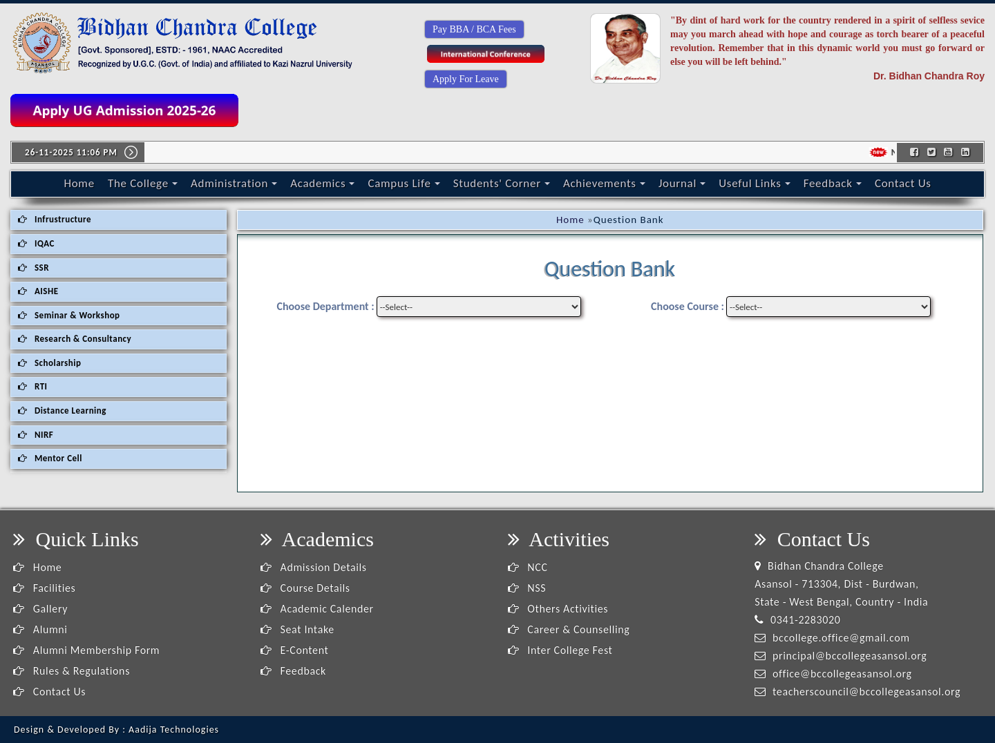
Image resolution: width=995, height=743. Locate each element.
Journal (681, 183)
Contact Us (903, 183)
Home (79, 183)
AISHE (38, 291)
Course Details (305, 588)
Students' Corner (501, 183)
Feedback (833, 183)
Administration (234, 183)
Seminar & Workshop (69, 315)
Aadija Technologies (174, 729)
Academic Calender (317, 608)
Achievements (604, 183)
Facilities (44, 588)
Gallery (40, 608)
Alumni (40, 629)
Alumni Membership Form (86, 650)
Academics (322, 183)
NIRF (35, 435)
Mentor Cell (50, 458)
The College (143, 183)
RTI (33, 386)
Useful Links (754, 183)
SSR (33, 267)
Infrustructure (54, 219)
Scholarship (49, 363)
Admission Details (313, 567)
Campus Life (403, 183)
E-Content (294, 650)
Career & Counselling (569, 629)
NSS (527, 588)
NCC (528, 567)
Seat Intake (297, 629)
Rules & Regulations (71, 670)
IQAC (36, 243)
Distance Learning (62, 410)
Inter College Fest (560, 650)
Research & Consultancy (74, 339)
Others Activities (558, 608)
